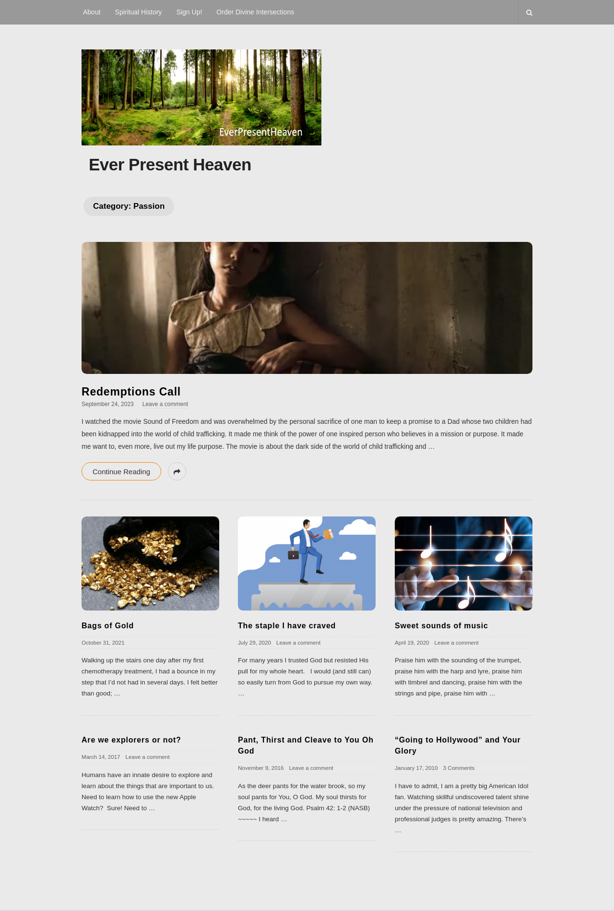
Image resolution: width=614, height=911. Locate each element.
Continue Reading (121, 471)
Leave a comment (165, 404)
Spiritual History (138, 12)
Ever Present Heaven (170, 164)
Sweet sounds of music (441, 626)
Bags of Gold (108, 626)
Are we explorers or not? (131, 740)
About (92, 12)
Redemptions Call (131, 391)
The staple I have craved (287, 626)
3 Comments (459, 768)
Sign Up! (189, 12)
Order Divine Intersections (255, 12)
